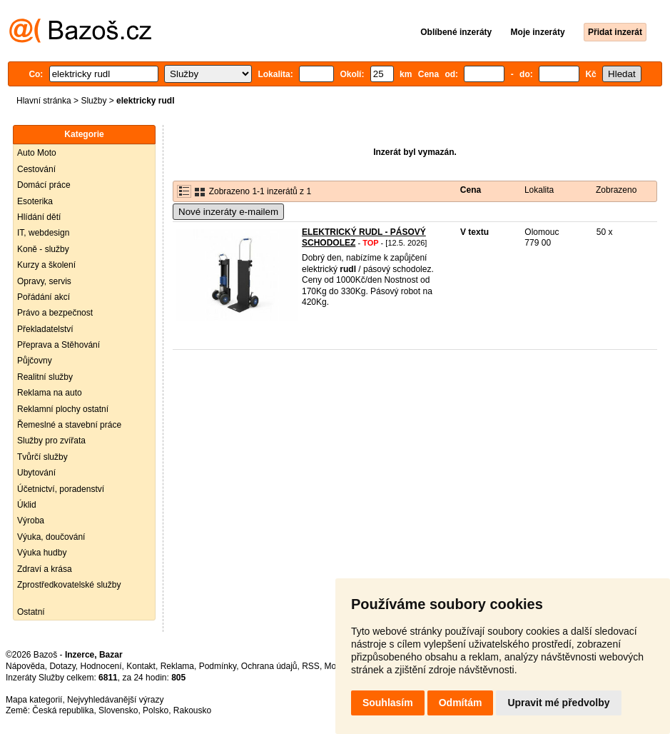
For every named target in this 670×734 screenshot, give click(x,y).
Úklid (26, 505)
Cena (470, 190)
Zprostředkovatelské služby (69, 585)
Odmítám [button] (460, 702)
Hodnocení (101, 666)
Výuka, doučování (51, 537)
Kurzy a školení (46, 265)
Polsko (155, 710)
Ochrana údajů (269, 666)
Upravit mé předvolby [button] (558, 702)
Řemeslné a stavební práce (69, 425)
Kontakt (141, 666)
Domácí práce (44, 185)
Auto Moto (36, 153)
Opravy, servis (44, 281)
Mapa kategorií (34, 700)
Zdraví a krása (44, 569)
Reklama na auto (49, 393)
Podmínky (217, 666)
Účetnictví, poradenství (60, 489)
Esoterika (35, 201)
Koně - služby (43, 249)
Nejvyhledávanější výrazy (115, 700)
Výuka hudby (41, 553)
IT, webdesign (43, 233)
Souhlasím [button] (387, 702)
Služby (93, 101)
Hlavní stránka (43, 101)
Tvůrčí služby (42, 457)
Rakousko (192, 710)
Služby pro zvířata (51, 441)
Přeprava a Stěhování (58, 345)
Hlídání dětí (39, 217)
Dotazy (62, 666)
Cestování (36, 169)
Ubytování (36, 473)
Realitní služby (45, 377)
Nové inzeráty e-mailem (228, 211)
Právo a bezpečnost (55, 313)
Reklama (177, 666)
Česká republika (62, 710)
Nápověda (25, 666)
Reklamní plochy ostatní (62, 409)
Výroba (30, 521)
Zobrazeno (616, 190)
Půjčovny (34, 361)
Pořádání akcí (43, 297)
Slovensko (118, 710)
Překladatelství (45, 329)
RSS (311, 666)
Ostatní (31, 612)
